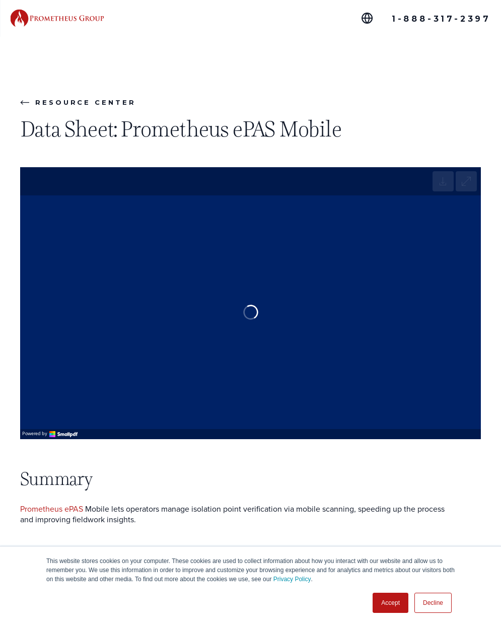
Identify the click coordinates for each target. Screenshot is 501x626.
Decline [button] (433, 602)
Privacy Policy (292, 579)
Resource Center (78, 102)
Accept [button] (390, 602)
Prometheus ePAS (51, 509)
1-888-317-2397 (441, 19)
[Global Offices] (367, 18)
